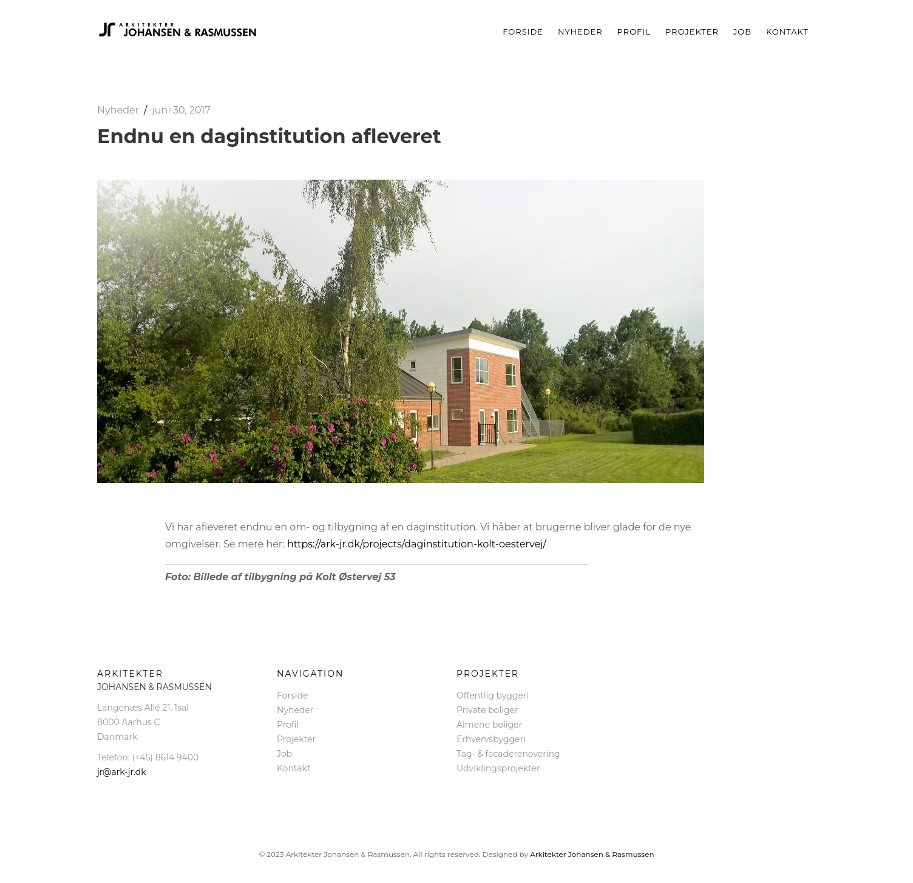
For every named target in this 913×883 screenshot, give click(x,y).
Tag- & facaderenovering (508, 753)
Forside (523, 31)
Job (742, 31)
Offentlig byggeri (492, 695)
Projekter (692, 31)
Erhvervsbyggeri (491, 739)
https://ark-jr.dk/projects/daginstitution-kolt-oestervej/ (416, 544)
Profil (634, 31)
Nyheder (580, 31)
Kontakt (787, 31)
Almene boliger (489, 724)
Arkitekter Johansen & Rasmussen (592, 854)
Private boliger (487, 710)
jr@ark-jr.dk (121, 771)
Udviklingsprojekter (498, 768)
